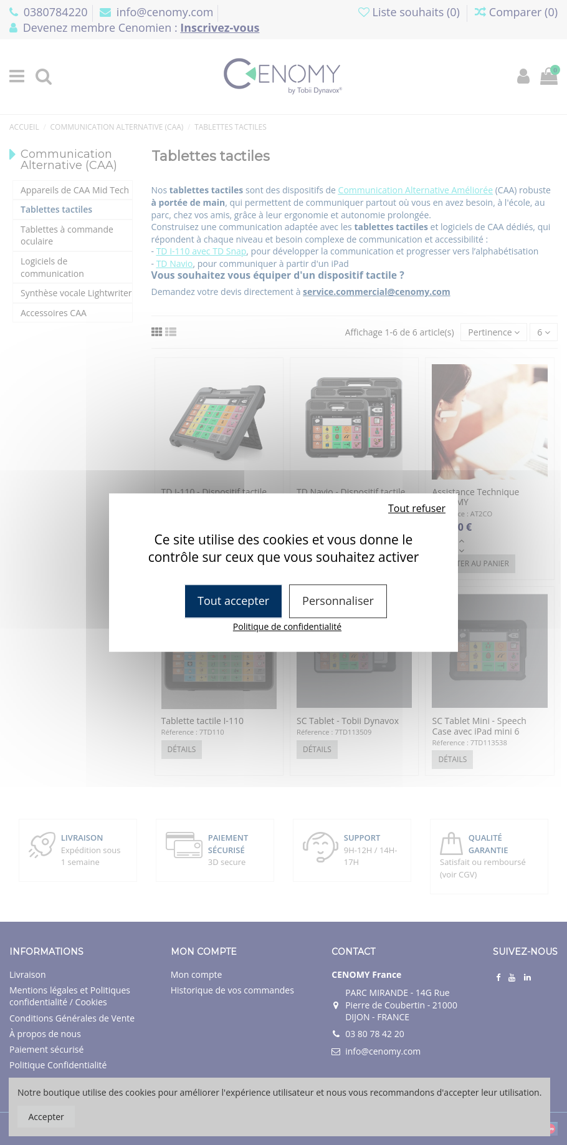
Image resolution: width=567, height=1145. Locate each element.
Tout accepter (233, 600)
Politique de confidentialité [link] (287, 626)
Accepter (46, 1117)
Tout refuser (417, 508)
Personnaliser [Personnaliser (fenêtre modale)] (338, 600)
